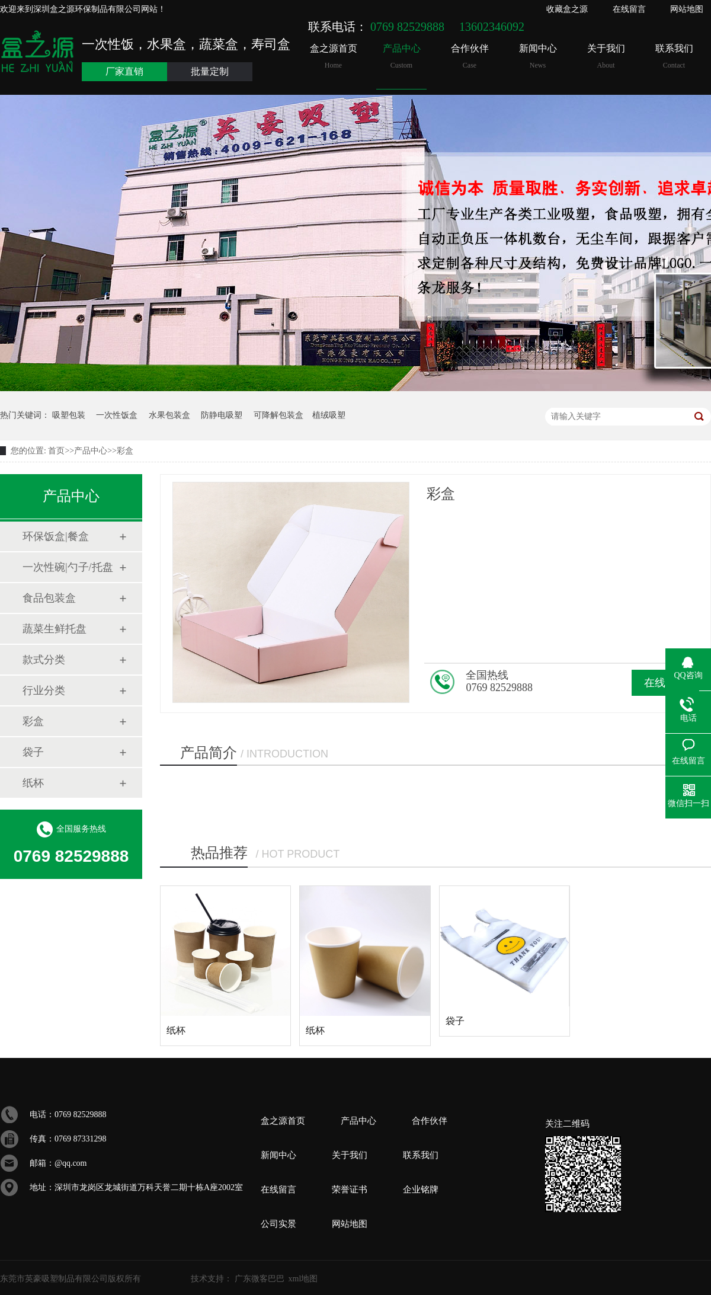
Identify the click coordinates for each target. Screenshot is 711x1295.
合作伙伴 (469, 56)
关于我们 (606, 56)
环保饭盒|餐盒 (56, 536)
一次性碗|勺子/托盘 (68, 567)
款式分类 (44, 660)
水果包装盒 (169, 415)
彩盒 (125, 450)
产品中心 (401, 56)
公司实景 (278, 1224)
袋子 (33, 752)
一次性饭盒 (116, 415)
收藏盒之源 (567, 9)
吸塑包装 (68, 415)
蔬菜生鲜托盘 (55, 629)
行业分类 (44, 690)
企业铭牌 (420, 1189)
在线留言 (629, 9)
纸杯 (33, 783)
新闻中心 (538, 56)
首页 (56, 450)
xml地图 (303, 1278)
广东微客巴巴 (259, 1278)
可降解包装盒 (278, 415)
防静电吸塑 (221, 415)
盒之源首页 (333, 56)
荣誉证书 (349, 1189)
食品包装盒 (49, 598)
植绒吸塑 (328, 415)
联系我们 (674, 56)
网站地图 (686, 9)
